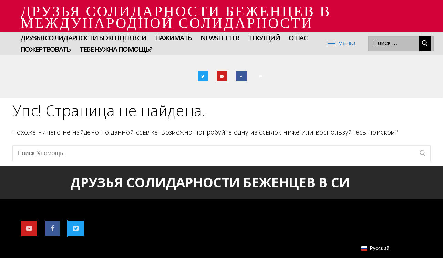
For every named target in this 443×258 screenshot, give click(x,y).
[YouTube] (222, 76)
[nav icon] (341, 44)
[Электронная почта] (261, 76)
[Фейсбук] (241, 76)
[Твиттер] (203, 76)
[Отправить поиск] (425, 44)
